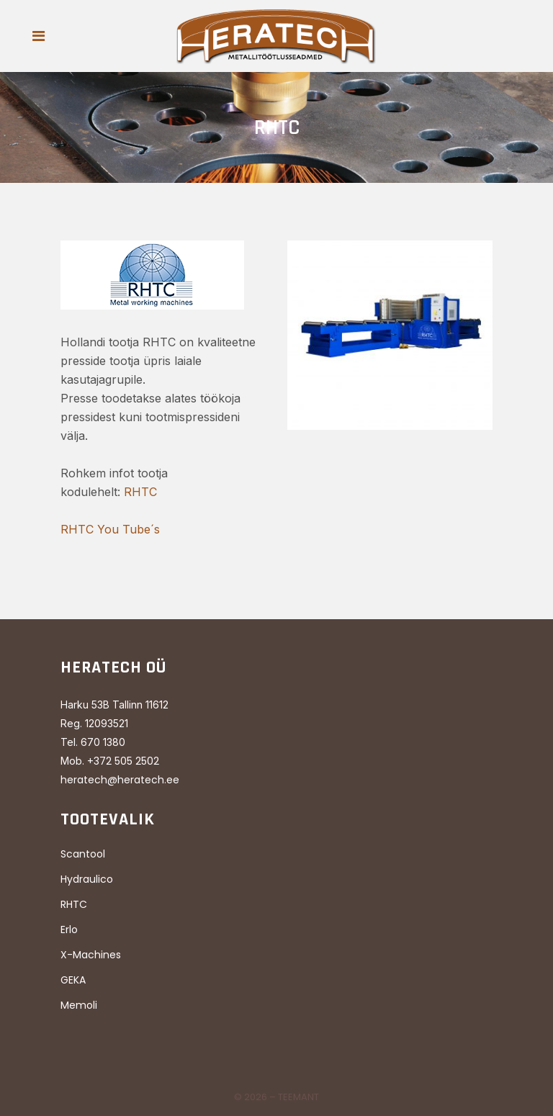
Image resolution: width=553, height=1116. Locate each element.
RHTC (140, 492)
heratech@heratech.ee (119, 780)
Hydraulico (86, 879)
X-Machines (90, 954)
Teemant (298, 1097)
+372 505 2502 (123, 761)
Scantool (82, 853)
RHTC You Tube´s (110, 529)
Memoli (78, 1005)
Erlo (69, 929)
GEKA (73, 979)
